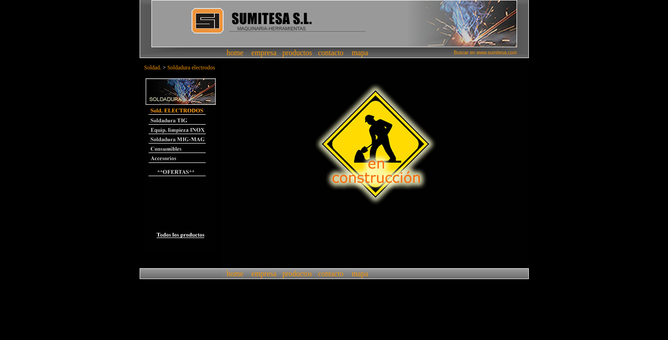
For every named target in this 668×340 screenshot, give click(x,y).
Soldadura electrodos (191, 67)
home (234, 53)
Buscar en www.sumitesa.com (485, 52)
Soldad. (152, 67)
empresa (263, 53)
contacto (330, 53)
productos (297, 53)
